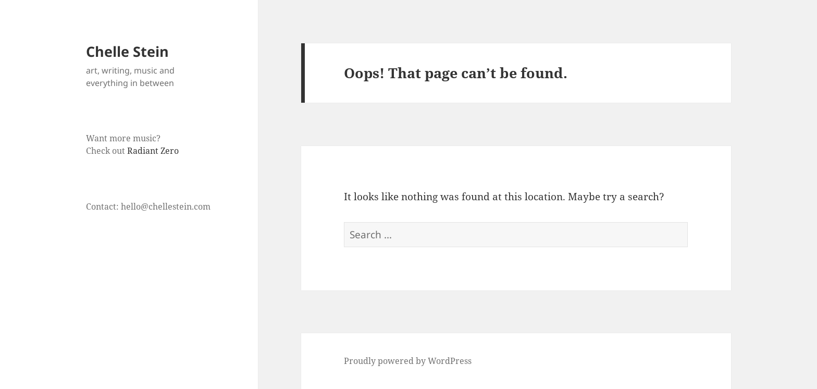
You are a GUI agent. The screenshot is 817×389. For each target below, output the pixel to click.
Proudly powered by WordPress (408, 361)
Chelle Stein (127, 51)
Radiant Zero (153, 150)
